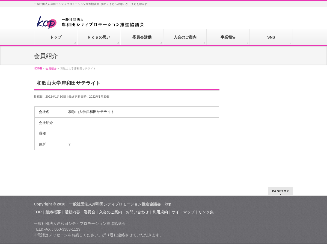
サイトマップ (183, 212)
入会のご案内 (110, 212)
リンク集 (206, 212)
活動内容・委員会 (80, 212)
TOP (38, 212)
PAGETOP (280, 191)
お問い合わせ (137, 212)
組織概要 (53, 212)
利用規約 (160, 212)
